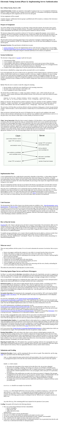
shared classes (14, 207)
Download (3, 225)
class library (13, 295)
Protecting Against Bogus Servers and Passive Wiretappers (18, 49)
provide (19, 58)
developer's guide (5, 295)
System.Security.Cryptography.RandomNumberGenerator (27, 328)
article (26, 326)
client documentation (49, 206)
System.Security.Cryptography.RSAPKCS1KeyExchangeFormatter (17, 311)
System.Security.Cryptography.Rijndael (28, 299)
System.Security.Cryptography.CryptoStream (12, 300)
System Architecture (9, 47)
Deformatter (51, 311)
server (34, 193)
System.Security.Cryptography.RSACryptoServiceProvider (15, 307)
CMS (2, 355)
